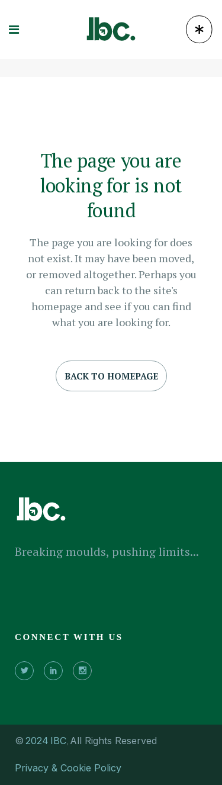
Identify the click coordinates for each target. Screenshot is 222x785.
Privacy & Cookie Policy (68, 768)
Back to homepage (111, 376)
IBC (58, 741)
